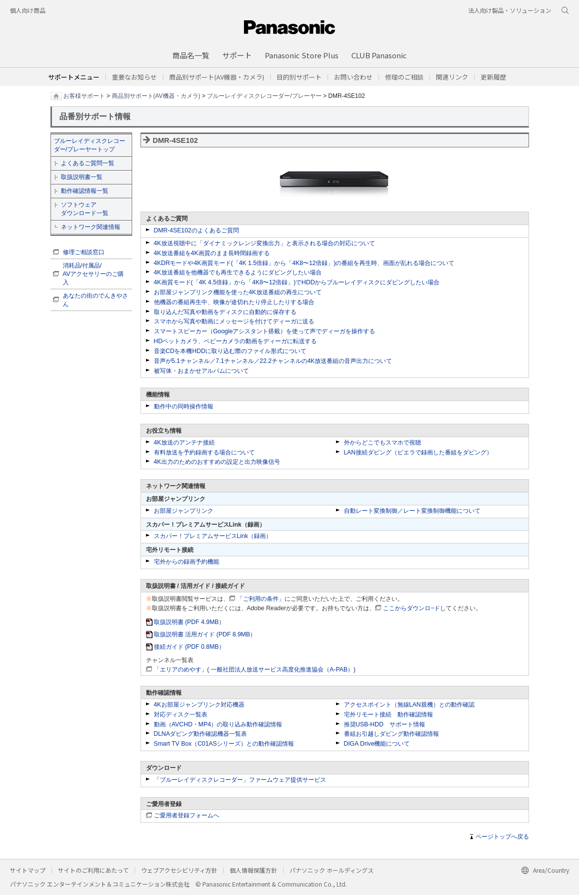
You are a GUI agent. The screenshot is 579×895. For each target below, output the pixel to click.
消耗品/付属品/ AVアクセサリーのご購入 (93, 274)
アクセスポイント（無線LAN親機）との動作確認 (409, 704)
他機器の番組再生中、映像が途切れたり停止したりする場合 (234, 302)
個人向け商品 (28, 10)
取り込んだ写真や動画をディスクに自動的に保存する (225, 312)
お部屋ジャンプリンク (183, 510)
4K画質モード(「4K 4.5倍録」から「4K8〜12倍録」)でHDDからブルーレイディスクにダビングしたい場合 (297, 282)
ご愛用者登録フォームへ (186, 815)
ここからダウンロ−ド (411, 608)
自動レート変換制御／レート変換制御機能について (412, 510)
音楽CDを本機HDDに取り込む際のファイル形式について (230, 351)
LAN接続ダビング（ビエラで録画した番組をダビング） (418, 452)
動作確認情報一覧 (84, 190)
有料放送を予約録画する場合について (204, 452)
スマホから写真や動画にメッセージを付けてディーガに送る (234, 321)
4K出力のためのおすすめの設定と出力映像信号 (217, 461)
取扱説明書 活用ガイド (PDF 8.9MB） (205, 634)
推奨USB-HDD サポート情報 (384, 724)
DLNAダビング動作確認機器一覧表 (200, 733)
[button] (299, 77)
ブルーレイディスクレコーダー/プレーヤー (264, 95)
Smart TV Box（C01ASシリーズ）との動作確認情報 (224, 743)
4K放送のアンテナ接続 (184, 442)
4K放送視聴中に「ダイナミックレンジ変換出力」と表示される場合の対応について (264, 243)
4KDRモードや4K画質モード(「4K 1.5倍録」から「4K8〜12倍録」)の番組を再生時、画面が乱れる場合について (304, 263)
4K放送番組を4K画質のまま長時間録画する (212, 253)
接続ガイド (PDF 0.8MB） (189, 646)
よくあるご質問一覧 (87, 163)
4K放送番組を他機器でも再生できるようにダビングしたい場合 (238, 272)
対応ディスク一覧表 (180, 714)
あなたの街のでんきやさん (95, 300)
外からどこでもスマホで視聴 (382, 442)
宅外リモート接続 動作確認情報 (388, 714)
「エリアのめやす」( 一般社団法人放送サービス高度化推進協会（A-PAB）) (255, 669)
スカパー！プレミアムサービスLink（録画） (213, 536)
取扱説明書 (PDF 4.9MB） (189, 622)
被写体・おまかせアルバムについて (201, 370)
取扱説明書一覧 (81, 177)
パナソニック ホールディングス (332, 870)
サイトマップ (28, 870)
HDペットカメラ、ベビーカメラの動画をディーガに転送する (235, 341)
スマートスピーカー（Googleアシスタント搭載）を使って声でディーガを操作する (265, 331)
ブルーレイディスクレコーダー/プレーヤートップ (89, 145)
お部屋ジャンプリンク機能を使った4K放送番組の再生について (238, 292)
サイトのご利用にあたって (93, 870)
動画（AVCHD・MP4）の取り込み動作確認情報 (218, 724)
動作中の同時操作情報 (183, 406)
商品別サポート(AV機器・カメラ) (156, 95)
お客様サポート (84, 95)
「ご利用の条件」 (261, 598)
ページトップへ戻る (502, 836)
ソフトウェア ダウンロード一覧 (84, 209)
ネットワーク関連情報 (90, 227)
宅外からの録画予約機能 (186, 561)
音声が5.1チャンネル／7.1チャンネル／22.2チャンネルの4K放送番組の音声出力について (273, 361)
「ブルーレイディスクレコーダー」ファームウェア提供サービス (240, 779)
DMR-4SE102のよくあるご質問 (196, 230)
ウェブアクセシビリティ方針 (179, 870)
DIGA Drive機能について (377, 743)
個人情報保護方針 (253, 870)
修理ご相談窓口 (83, 252)
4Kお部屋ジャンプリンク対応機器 (199, 704)
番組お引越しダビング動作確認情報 (391, 733)
